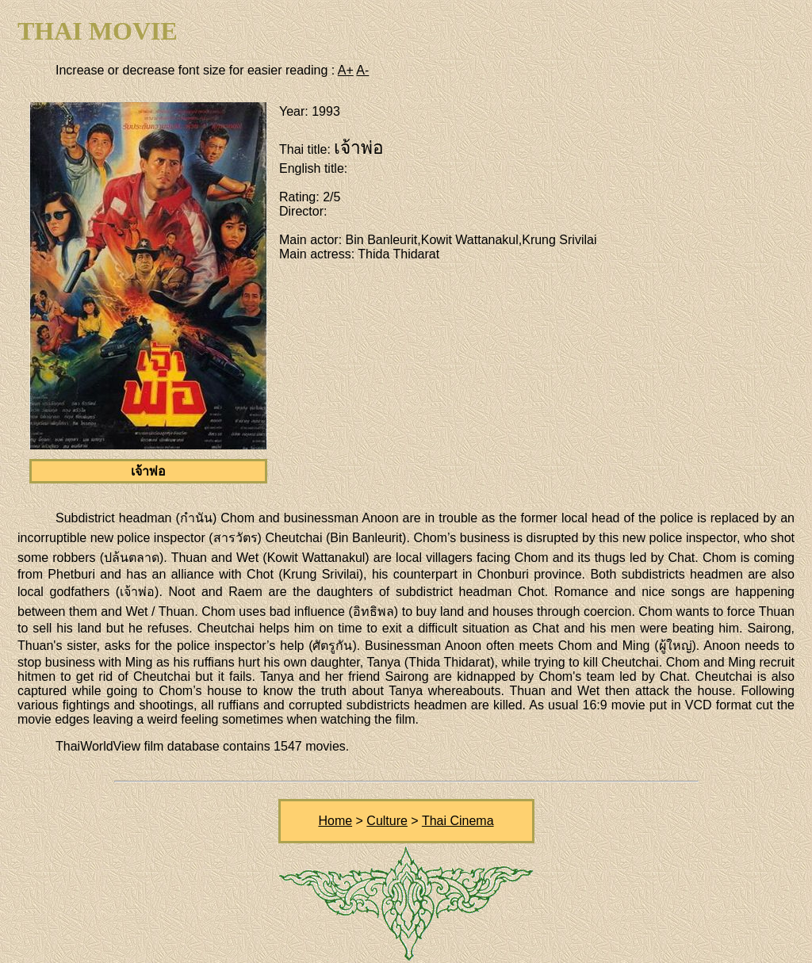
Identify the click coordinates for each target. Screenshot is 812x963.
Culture (387, 820)
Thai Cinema (458, 820)
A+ (346, 70)
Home (335, 820)
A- (362, 70)
